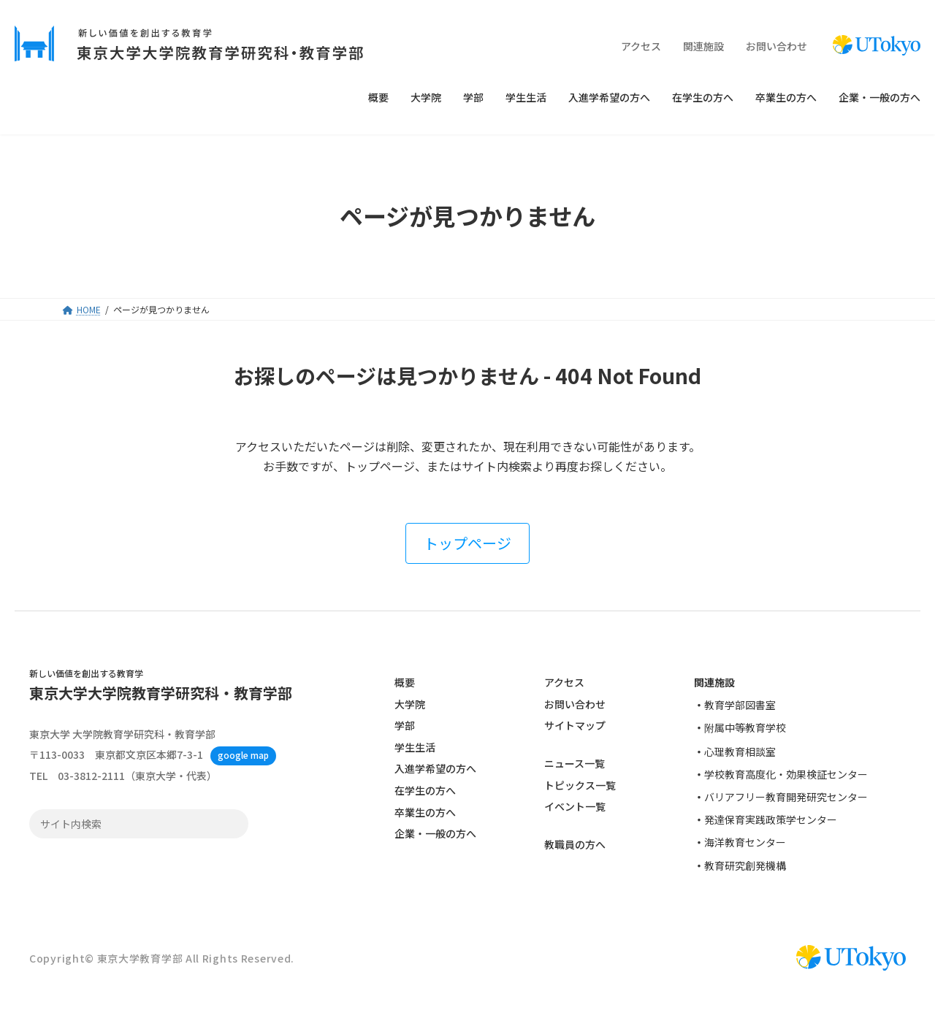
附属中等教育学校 (745, 728)
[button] (467, 543)
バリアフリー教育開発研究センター (786, 796)
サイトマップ (575, 725)
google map (243, 755)
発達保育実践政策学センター (770, 819)
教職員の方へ (575, 845)
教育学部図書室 (740, 704)
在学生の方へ (425, 790)
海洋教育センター (745, 842)
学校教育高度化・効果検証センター (786, 774)
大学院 (409, 704)
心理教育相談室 (740, 751)
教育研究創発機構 (745, 865)
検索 (233, 824)
